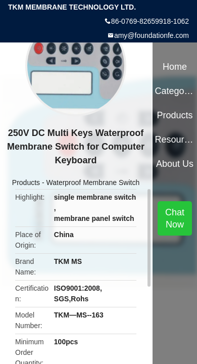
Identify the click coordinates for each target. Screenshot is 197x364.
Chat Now (174, 218)
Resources (174, 139)
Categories (174, 91)
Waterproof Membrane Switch (93, 182)
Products (26, 182)
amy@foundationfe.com (151, 35)
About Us (174, 164)
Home (175, 67)
